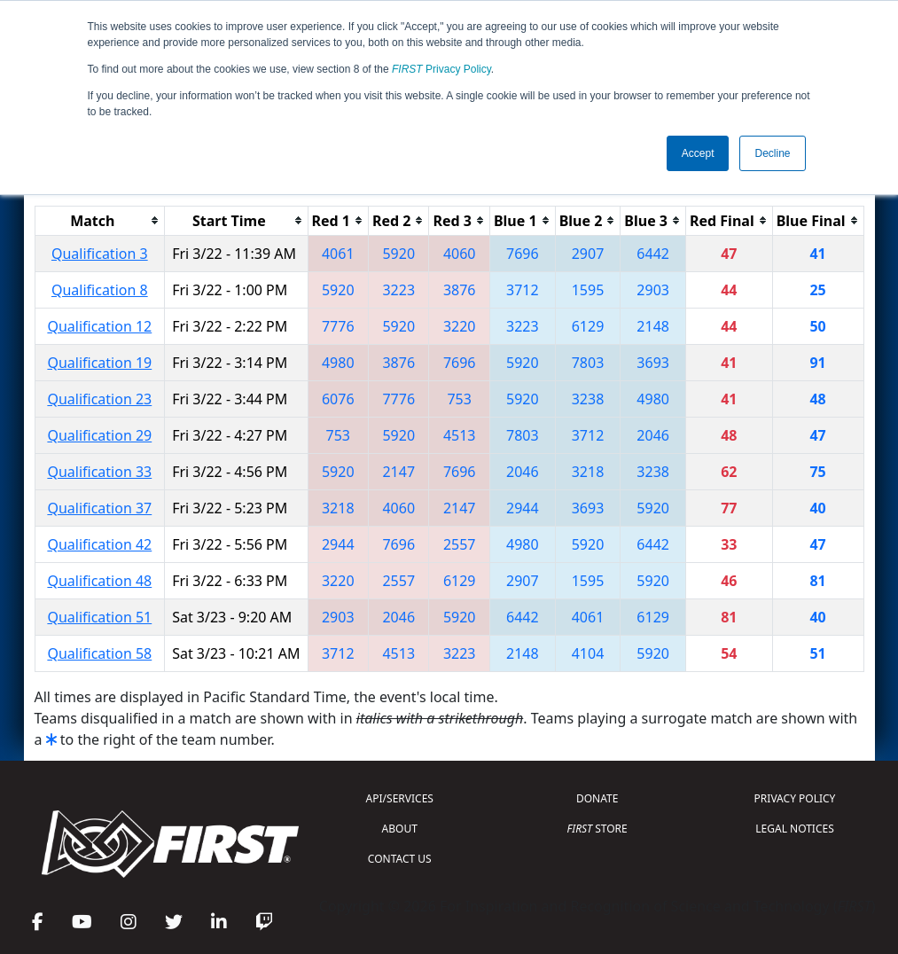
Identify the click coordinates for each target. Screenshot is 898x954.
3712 (522, 290)
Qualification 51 (99, 617)
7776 (338, 326)
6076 (338, 399)
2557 (459, 544)
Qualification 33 (99, 471)
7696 (522, 253)
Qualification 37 (99, 508)
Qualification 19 (99, 362)
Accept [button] (698, 153)
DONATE (597, 798)
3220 (459, 326)
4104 (588, 653)
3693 (652, 362)
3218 (588, 471)
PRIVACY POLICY (795, 798)
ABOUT (400, 828)
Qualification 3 (99, 253)
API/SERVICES (399, 798)
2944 (522, 508)
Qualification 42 (99, 544)
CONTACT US (400, 858)
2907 (588, 253)
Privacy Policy (441, 69)
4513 (459, 435)
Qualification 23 (99, 399)
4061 (338, 253)
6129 (588, 326)
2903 (652, 290)
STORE (597, 828)
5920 (398, 253)
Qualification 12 (99, 326)
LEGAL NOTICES (794, 828)
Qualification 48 (99, 580)
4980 (338, 362)
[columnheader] (100, 220)
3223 (398, 290)
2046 (652, 435)
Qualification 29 (99, 435)
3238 (588, 399)
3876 (459, 290)
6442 (652, 253)
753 (459, 399)
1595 (588, 290)
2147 (398, 471)
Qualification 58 (99, 653)
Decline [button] (772, 153)
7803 (588, 362)
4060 (459, 253)
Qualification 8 (99, 290)
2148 (652, 326)
